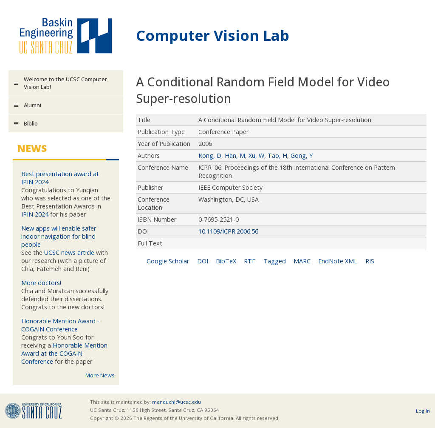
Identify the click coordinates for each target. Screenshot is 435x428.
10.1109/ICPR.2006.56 (228, 231)
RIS (369, 261)
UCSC (33, 411)
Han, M (235, 155)
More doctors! (41, 283)
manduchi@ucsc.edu (176, 402)
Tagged (274, 261)
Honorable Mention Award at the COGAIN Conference (64, 353)
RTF (249, 261)
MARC (302, 261)
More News (100, 375)
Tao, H (277, 155)
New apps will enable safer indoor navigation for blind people (58, 236)
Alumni (32, 105)
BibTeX (226, 261)
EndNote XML (337, 261)
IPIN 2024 (34, 214)
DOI (202, 261)
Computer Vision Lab (212, 35)
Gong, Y (302, 155)
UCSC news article (69, 252)
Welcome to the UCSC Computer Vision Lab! (65, 83)
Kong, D (209, 155)
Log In (423, 411)
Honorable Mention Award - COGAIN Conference (60, 325)
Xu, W (256, 155)
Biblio (31, 123)
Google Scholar (168, 261)
